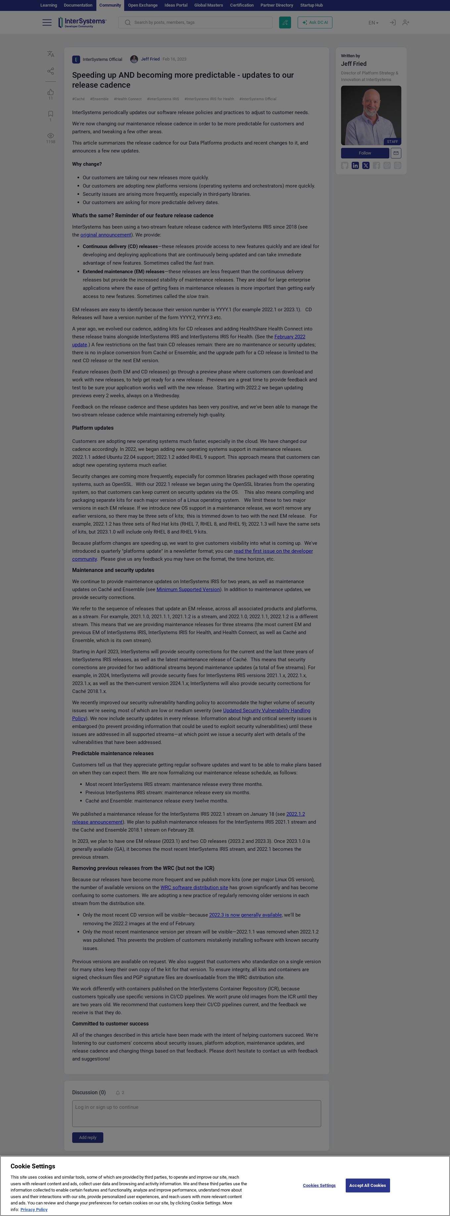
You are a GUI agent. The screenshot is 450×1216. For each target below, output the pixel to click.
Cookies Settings (319, 1191)
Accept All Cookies (367, 1191)
